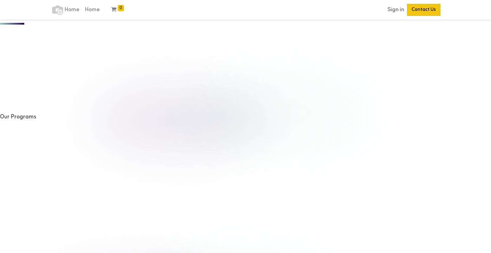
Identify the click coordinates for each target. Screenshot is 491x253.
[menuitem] (72, 10)
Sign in (395, 9)
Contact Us (424, 10)
